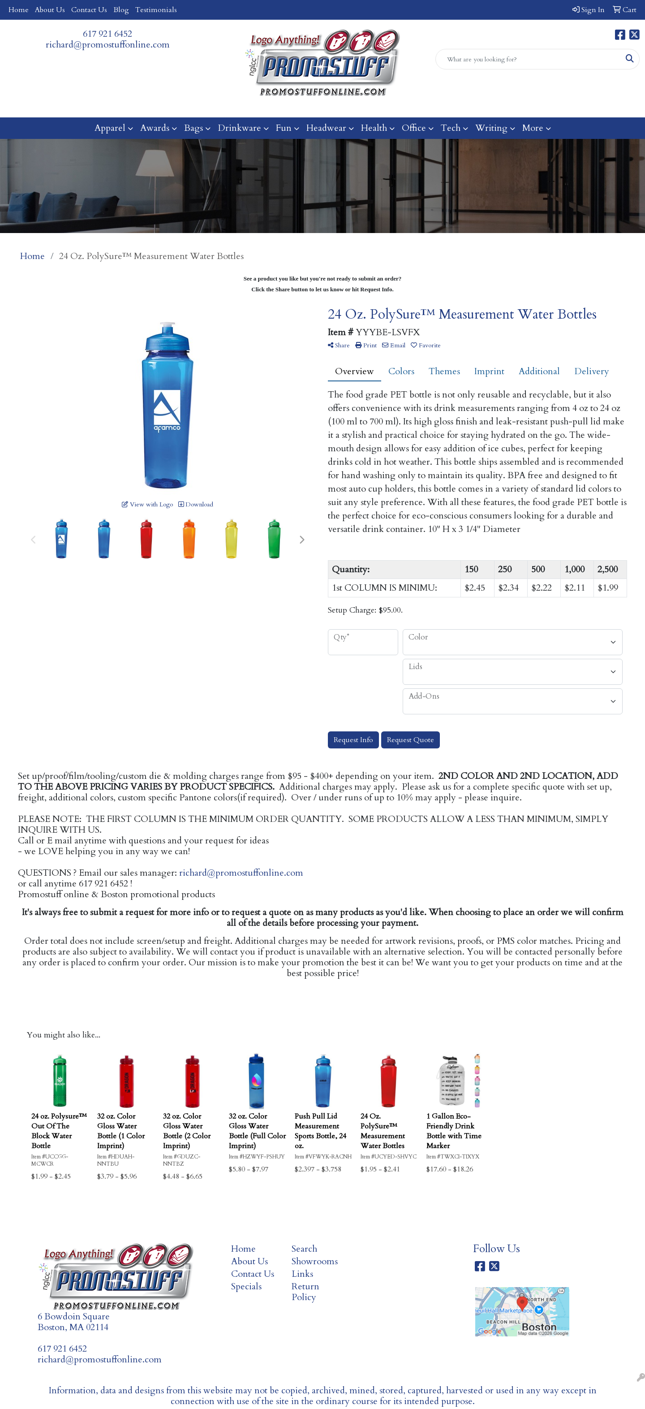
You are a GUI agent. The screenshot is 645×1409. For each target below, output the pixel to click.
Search (304, 1249)
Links (302, 1274)
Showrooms (315, 1261)
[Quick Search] (528, 59)
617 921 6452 (107, 34)
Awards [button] (154, 128)
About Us (50, 10)
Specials (246, 1286)
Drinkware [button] (239, 128)
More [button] (532, 128)
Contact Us (89, 10)
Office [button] (414, 128)
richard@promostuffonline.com (108, 45)
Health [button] (374, 128)
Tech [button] (450, 128)
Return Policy (305, 1291)
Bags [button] (193, 128)
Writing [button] (491, 128)
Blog (121, 10)
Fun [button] (284, 128)
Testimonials (156, 10)
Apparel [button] (110, 128)
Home (19, 10)
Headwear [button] (326, 128)
